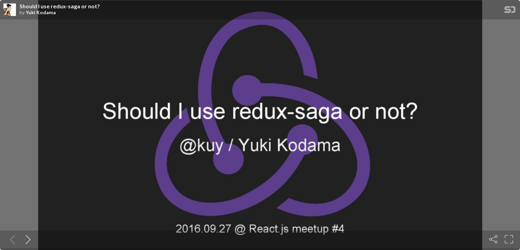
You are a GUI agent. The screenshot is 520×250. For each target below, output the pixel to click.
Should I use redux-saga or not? (59, 6)
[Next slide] (26, 239)
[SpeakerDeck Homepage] (509, 11)
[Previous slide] (11, 239)
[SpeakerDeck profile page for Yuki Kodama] (9, 10)
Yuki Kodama (41, 12)
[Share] (493, 239)
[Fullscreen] (508, 239)
